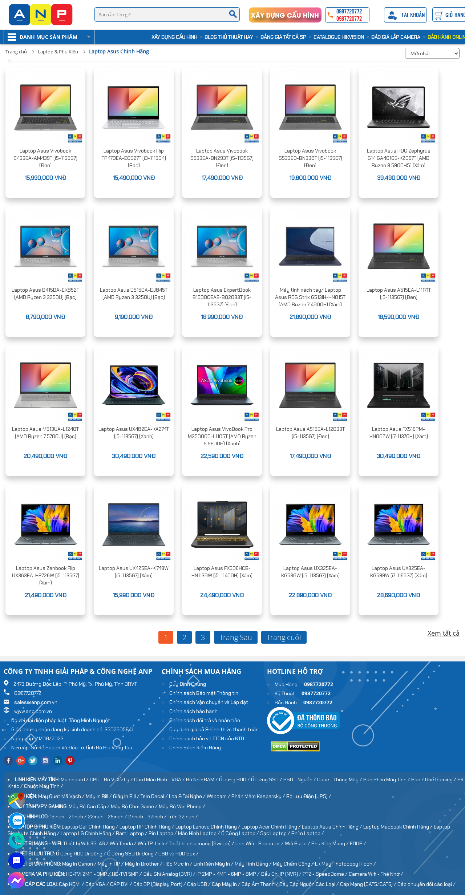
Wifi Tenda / (124, 843)
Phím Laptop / (307, 833)
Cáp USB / (199, 884)
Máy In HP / (111, 863)
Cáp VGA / (97, 884)
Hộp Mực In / (178, 863)
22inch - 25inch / (108, 816)
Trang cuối (284, 637)
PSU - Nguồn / (300, 779)
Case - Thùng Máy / (340, 779)
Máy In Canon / (80, 863)
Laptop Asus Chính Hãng (119, 51)
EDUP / (358, 843)
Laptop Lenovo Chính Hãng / (208, 826)
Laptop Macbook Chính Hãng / (398, 826)
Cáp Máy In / (227, 884)
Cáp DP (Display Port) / (160, 884)
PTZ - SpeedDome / (326, 874)
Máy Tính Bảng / (254, 863)
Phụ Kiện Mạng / (330, 843)
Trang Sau (235, 637)
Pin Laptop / (163, 833)
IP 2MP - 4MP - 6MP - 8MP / (229, 874)
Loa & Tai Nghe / (188, 796)
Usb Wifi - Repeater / (260, 843)
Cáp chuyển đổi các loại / (426, 884)
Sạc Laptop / (275, 833)
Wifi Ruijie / (298, 843)
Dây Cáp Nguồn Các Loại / (309, 884)
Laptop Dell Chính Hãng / (91, 826)
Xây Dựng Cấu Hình (174, 37)
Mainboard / (75, 779)
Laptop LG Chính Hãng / (88, 833)
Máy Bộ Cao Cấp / (90, 806)
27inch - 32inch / (148, 816)
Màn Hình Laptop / (199, 833)
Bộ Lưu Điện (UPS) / (308, 796)
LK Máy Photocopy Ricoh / (345, 863)
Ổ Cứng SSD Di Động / (132, 853)
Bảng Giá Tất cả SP (283, 37)
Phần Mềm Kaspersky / (258, 796)
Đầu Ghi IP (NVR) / (282, 874)
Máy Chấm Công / (294, 863)
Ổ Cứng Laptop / (240, 833)
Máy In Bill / (99, 796)
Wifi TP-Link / (153, 843)
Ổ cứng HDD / (235, 779)
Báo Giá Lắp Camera (395, 37)
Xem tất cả (444, 633)
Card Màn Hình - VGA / (160, 779)
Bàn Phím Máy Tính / (387, 779)
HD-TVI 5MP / (127, 874)
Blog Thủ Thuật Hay (229, 37)
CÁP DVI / (121, 884)
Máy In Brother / (144, 863)
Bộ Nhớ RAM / (202, 779)
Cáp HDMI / (72, 884)
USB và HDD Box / (178, 853)
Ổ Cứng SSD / (267, 779)
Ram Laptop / (132, 833)
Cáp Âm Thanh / (260, 884)
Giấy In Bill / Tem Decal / (141, 796)
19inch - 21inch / (69, 816)
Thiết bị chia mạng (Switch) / (202, 843)
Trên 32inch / (183, 816)
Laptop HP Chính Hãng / (147, 826)
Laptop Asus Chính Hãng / (332, 826)
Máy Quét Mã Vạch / (62, 796)
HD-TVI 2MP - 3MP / (89, 874)
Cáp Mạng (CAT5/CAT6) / (368, 884)
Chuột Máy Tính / (43, 786)
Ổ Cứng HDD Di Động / (81, 853)
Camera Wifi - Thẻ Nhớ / (376, 874)
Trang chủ (16, 51)
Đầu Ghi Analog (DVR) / (170, 874)
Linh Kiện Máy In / (214, 863)
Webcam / (219, 796)
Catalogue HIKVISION (339, 37)
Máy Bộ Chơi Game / (135, 806)
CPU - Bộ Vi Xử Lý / (112, 779)
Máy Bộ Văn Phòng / (182, 806)
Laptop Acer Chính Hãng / (272, 826)
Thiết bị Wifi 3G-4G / (86, 843)
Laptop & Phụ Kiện (58, 51)
